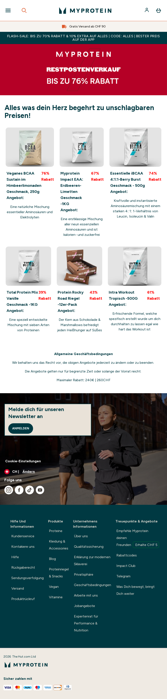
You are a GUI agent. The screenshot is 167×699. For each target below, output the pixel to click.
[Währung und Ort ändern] (83, 471)
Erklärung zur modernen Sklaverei (92, 560)
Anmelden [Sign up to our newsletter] (20, 428)
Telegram (123, 576)
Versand (17, 588)
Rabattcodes (126, 555)
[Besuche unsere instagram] (8, 490)
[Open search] (24, 10)
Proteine (55, 531)
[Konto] (147, 10)
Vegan (54, 587)
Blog (52, 559)
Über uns (81, 536)
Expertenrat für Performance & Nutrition (86, 623)
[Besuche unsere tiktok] (29, 490)
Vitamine (56, 597)
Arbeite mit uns (86, 595)
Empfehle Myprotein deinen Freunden (137, 538)
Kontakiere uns (23, 546)
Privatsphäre (83, 574)
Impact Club (125, 566)
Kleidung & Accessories (58, 544)
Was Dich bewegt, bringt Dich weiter (135, 590)
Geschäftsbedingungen (92, 585)
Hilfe (15, 557)
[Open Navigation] (8, 10)
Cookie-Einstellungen (23, 461)
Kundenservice (22, 536)
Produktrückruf (23, 599)
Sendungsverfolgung (27, 578)
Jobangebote (84, 606)
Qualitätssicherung (89, 546)
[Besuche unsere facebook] (19, 490)
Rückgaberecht (23, 567)
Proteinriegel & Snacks (59, 572)
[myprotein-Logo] (85, 10)
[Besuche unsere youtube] (40, 490)
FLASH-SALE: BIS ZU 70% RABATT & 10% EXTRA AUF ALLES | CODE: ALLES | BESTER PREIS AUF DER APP (83, 38)
